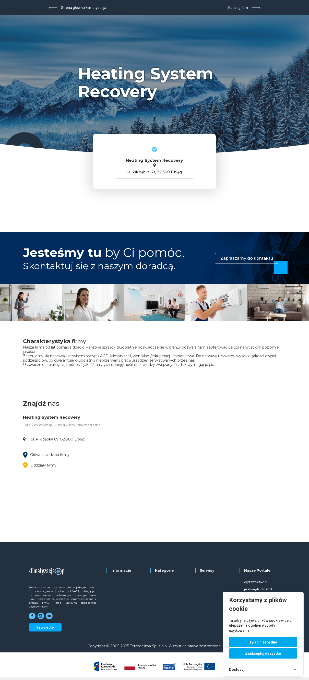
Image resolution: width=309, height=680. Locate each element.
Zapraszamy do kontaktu (246, 258)
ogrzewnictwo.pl (255, 582)
